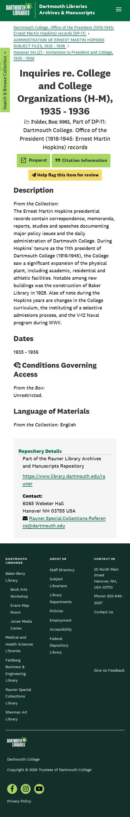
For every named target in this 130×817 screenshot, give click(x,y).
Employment (60, 620)
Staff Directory (62, 569)
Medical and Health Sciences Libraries (19, 644)
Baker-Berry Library (15, 576)
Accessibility (61, 629)
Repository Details (40, 451)
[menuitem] (12, 789)
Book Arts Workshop (19, 592)
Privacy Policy (19, 801)
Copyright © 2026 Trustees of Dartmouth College (49, 769)
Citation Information (81, 160)
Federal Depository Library (59, 645)
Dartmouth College (23, 759)
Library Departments (61, 598)
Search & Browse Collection (4, 83)
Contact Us (103, 611)
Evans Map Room (19, 608)
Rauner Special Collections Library (18, 696)
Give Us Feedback (109, 670)
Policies (56, 610)
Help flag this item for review (65, 175)
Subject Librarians (58, 582)
